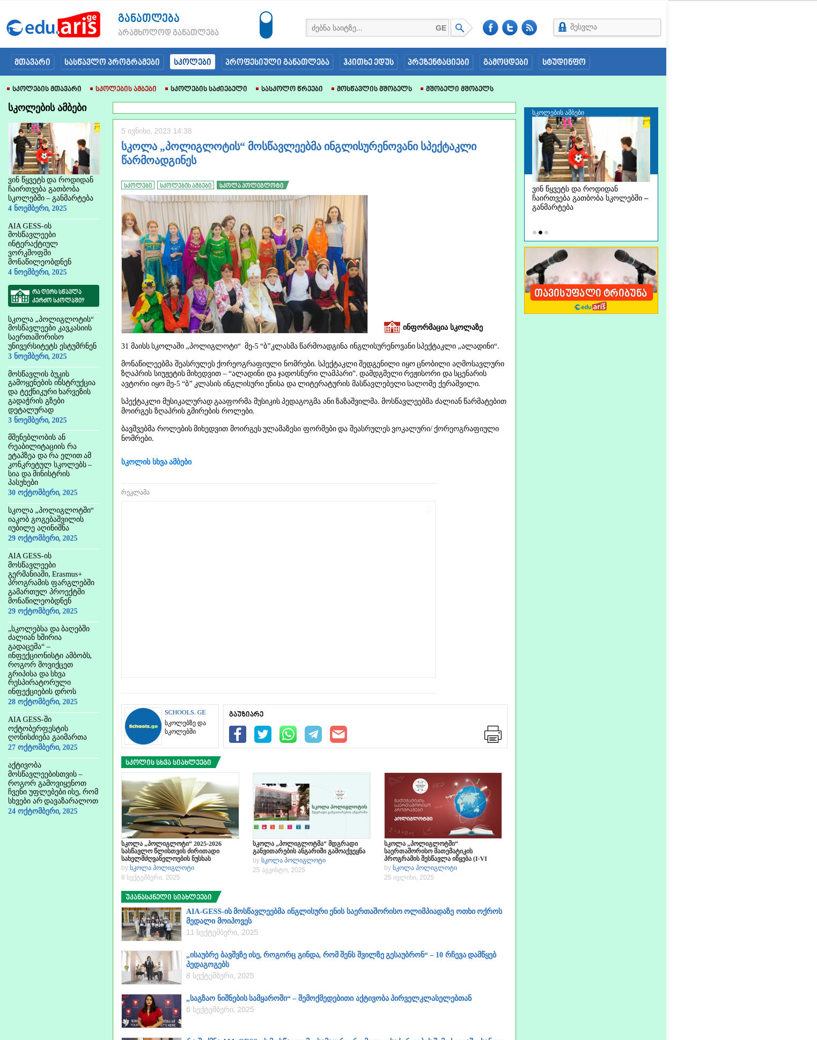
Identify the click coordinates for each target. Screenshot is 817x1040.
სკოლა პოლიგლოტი (162, 868)
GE (441, 28)
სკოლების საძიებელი (206, 89)
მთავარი (32, 62)
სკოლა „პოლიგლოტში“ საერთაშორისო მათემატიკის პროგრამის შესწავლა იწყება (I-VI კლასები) (435, 851)
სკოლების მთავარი (44, 89)
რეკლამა (135, 492)
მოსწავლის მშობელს (372, 89)
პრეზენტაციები (438, 62)
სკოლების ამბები (123, 89)
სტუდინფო (564, 62)
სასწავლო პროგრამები (112, 62)
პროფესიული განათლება (277, 62)
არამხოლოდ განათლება (152, 33)
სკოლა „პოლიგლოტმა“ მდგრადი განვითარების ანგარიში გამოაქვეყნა (309, 847)
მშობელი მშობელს (457, 89)
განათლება (149, 19)
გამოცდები (505, 62)
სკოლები (192, 62)
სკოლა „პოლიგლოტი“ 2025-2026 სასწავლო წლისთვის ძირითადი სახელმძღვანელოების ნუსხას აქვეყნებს (171, 851)
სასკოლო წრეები (289, 89)
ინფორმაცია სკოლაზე (433, 328)
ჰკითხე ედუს (368, 62)
